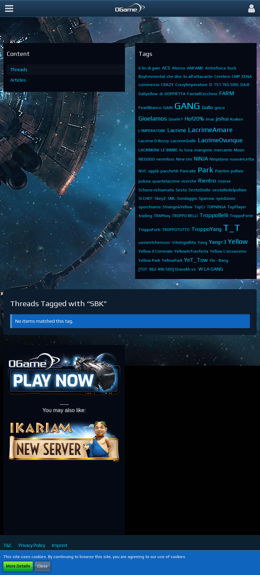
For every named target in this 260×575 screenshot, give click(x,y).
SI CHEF (145, 198)
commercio (148, 84)
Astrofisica (215, 68)
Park (205, 169)
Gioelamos (152, 118)
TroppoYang (206, 229)
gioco (220, 107)
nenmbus (165, 159)
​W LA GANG (210, 269)
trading (145, 215)
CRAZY (167, 84)
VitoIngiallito (184, 242)
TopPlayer (237, 207)
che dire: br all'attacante (190, 76)
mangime (203, 150)
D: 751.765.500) (224, 84)
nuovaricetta (242, 159)
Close (42, 566)
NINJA (201, 158)
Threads (18, 69)
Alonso (178, 68)
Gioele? (176, 119)
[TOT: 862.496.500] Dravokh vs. (167, 269)
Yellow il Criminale (155, 251)
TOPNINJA (216, 207)
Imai (210, 119)
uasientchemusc (154, 242)
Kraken (236, 119)
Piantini (222, 171)
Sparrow (206, 198)
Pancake (188, 171)
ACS (166, 67)
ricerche (188, 181)
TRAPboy (162, 215)
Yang (202, 242)
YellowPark (172, 260)
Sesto (181, 190)
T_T (231, 227)
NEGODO (146, 159)
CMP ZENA (242, 76)
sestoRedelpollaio (229, 190)
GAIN (168, 107)
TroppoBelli (213, 215)
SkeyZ (160, 198)
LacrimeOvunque (220, 140)
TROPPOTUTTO (176, 229)
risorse (224, 181)
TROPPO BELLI (185, 215)
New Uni (184, 159)
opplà (153, 171)
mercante (223, 150)
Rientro (207, 180)
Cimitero (222, 76)
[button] (9, 8)
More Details (18, 566)
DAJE (245, 84)
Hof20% (194, 118)
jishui (222, 118)
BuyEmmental (151, 76)
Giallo (207, 107)
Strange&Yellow (177, 207)
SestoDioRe (200, 190)
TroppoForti (149, 229)
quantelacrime (166, 181)
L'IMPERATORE (152, 130)
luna (189, 150)
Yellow (238, 241)
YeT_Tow (196, 260)
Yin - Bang (219, 260)
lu (181, 150)
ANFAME (195, 68)
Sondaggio (187, 198)
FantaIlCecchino (202, 93)
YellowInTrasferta (191, 251)
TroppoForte (241, 215)
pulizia (144, 181)
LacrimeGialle (183, 141)
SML (171, 198)
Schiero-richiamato (156, 190)
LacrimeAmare (210, 129)
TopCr (199, 207)
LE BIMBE (169, 150)
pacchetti (169, 171)
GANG (187, 105)
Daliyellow (148, 93)
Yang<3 (217, 242)
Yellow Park (149, 260)
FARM (226, 93)
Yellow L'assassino (228, 251)
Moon (239, 150)
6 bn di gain (149, 68)
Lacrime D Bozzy (153, 141)
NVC (142, 171)
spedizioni (225, 198)
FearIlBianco (149, 107)
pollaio (237, 171)
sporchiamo (149, 207)
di (161, 93)
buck (232, 68)
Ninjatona (219, 159)
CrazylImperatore (191, 84)
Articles (18, 80)
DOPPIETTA (175, 93)
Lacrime (176, 130)
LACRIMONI (148, 150)
